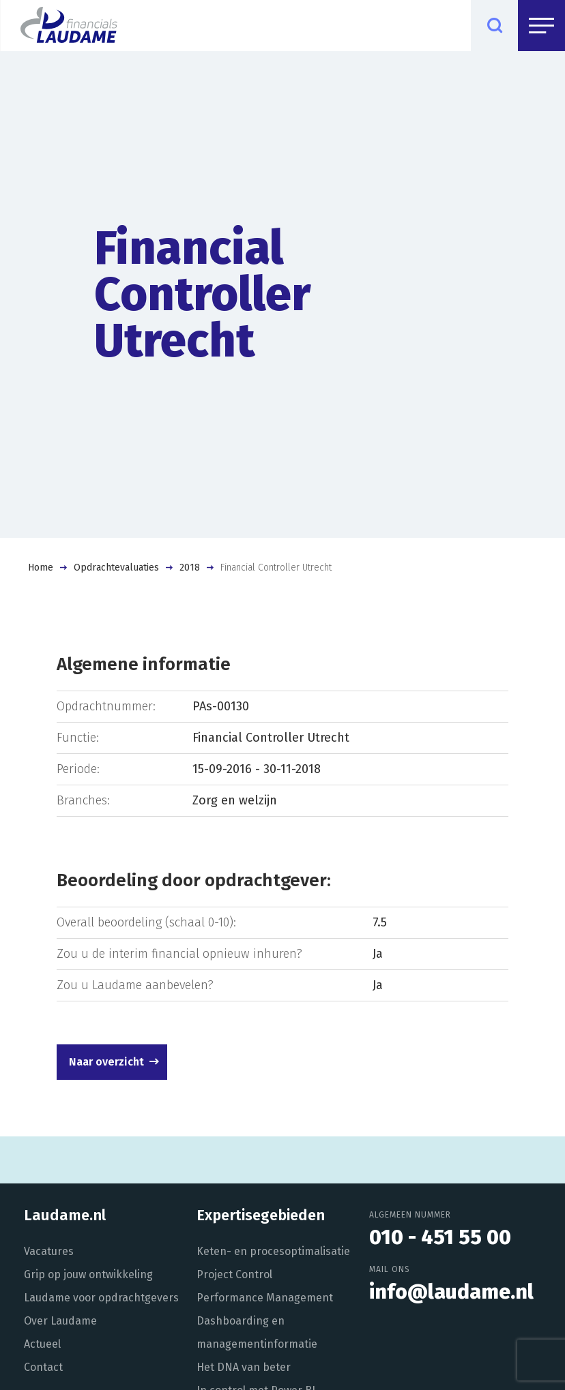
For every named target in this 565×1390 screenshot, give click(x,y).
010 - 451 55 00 (440, 1237)
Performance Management (265, 1297)
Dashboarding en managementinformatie (257, 1332)
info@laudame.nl (451, 1292)
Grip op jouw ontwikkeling (88, 1274)
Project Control (234, 1274)
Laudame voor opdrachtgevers (101, 1297)
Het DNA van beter (244, 1367)
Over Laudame (60, 1320)
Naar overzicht (106, 1061)
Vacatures (49, 1251)
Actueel (42, 1344)
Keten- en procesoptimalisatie (273, 1251)
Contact (43, 1367)
